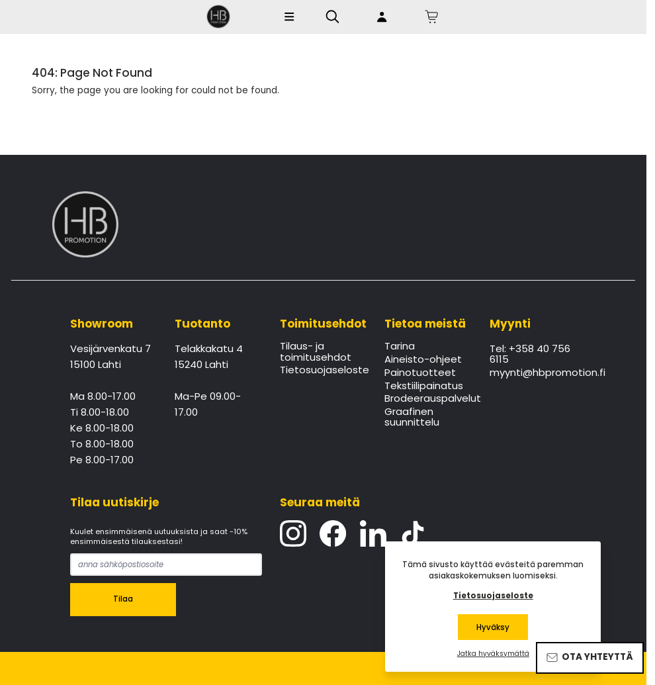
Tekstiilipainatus (423, 386)
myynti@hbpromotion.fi (533, 373)
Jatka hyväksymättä (493, 654)
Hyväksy (492, 627)
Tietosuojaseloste (323, 371)
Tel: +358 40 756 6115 (530, 354)
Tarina (399, 347)
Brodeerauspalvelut (427, 399)
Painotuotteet (420, 373)
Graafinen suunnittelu (411, 417)
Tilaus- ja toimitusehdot (315, 352)
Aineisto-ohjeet (423, 360)
